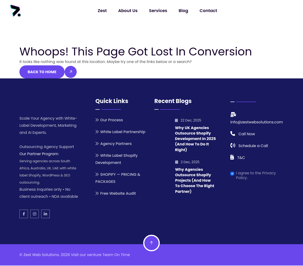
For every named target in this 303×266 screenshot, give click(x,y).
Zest (102, 11)
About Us (128, 11)
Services (158, 11)
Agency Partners (116, 144)
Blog (183, 11)
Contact (208, 11)
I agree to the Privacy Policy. (256, 176)
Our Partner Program (38, 154)
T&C (241, 158)
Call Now (246, 134)
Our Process (111, 120)
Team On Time (116, 255)
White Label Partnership (122, 132)
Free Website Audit (118, 194)
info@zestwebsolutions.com (256, 122)
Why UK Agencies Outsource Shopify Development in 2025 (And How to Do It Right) (195, 139)
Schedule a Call (253, 146)
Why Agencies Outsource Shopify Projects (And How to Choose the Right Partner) (194, 180)
